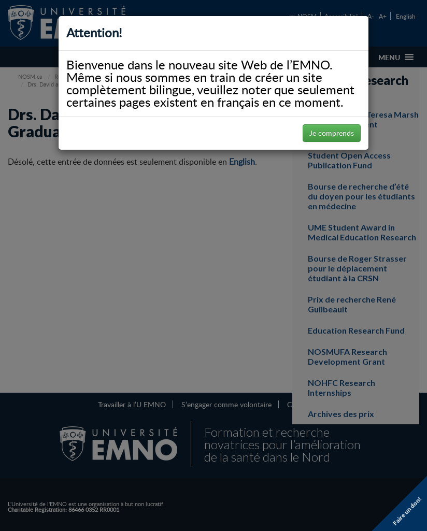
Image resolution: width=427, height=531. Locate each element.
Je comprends (331, 133)
